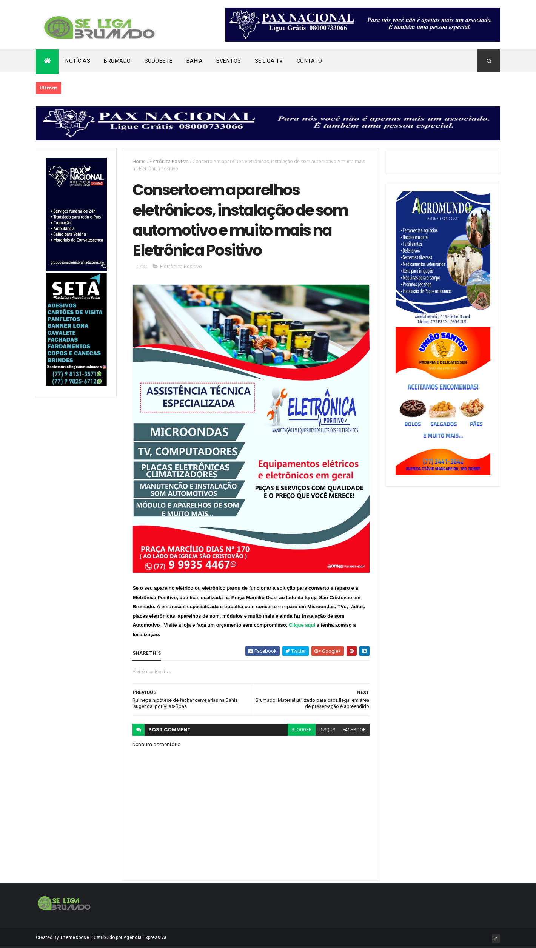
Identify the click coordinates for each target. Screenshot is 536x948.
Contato (309, 61)
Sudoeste (159, 61)
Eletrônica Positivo (169, 161)
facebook (354, 729)
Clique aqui (302, 625)
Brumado (117, 61)
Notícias (77, 61)
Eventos (228, 61)
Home (139, 161)
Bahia (194, 61)
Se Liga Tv (269, 61)
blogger (301, 729)
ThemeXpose (74, 937)
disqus (327, 729)
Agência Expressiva (144, 937)
